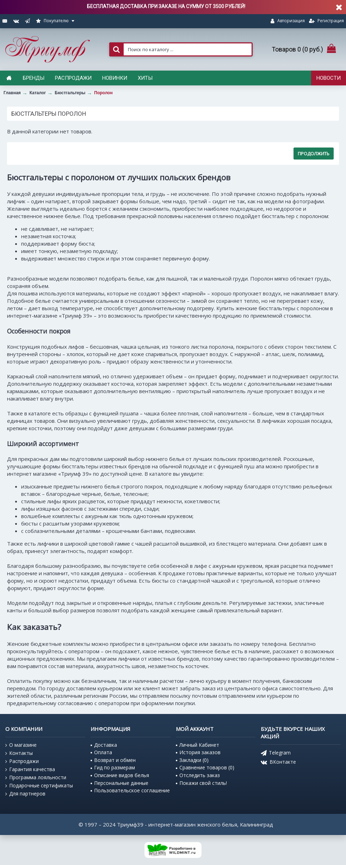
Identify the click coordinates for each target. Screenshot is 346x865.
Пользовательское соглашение (130, 790)
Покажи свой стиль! (201, 783)
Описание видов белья (120, 775)
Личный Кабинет (197, 744)
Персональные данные (119, 783)
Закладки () (192, 760)
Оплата (101, 752)
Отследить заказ (198, 775)
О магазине (21, 745)
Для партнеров (25, 793)
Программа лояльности (35, 777)
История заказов (198, 752)
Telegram (276, 753)
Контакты (19, 753)
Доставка (104, 744)
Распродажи (22, 761)
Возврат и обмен (113, 760)
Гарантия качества (30, 769)
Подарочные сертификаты (39, 785)
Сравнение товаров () (205, 767)
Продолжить (313, 153)
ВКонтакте (278, 762)
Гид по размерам (113, 767)
